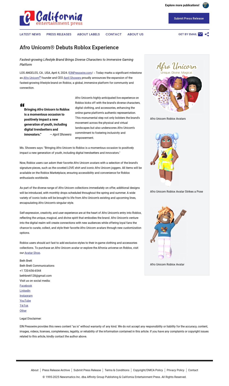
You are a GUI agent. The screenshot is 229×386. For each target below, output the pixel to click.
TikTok (24, 305)
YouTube (25, 300)
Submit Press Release (87, 370)
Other (23, 310)
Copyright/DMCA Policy (148, 370)
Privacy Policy (175, 370)
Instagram (26, 295)
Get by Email (190, 34)
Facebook (26, 285)
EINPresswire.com (80, 72)
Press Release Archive (56, 370)
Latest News (30, 34)
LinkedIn (25, 290)
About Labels (88, 34)
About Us (135, 34)
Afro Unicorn (32, 77)
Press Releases (59, 34)
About (34, 370)
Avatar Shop (32, 253)
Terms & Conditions (117, 370)
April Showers (72, 77)
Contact (114, 34)
